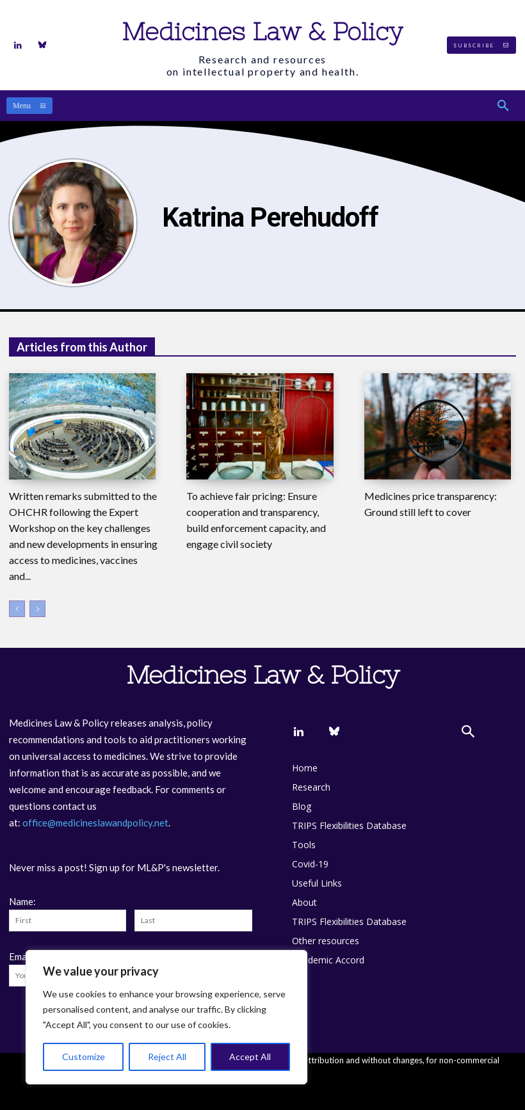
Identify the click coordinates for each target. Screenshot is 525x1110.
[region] (166, 1017)
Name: (22, 901)
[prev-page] (17, 608)
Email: (22, 956)
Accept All (250, 1056)
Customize (83, 1056)
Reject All (167, 1056)
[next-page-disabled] (37, 608)
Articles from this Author (82, 347)
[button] (503, 105)
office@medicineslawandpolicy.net (95, 822)
